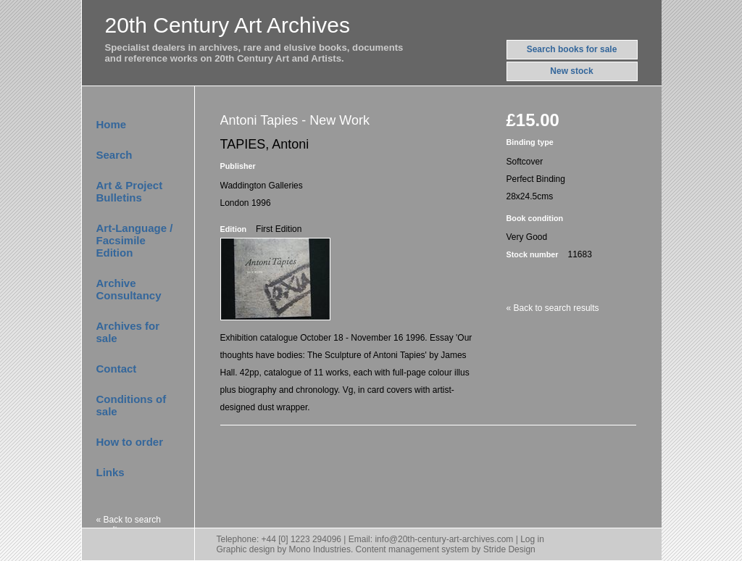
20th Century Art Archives (228, 25)
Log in (532, 539)
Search (114, 155)
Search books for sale (572, 49)
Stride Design (509, 549)
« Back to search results (128, 525)
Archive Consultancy (129, 289)
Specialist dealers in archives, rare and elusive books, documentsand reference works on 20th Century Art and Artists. (254, 53)
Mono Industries (320, 549)
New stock (571, 71)
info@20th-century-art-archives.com (444, 539)
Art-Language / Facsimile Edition (134, 240)
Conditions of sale (131, 405)
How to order (130, 442)
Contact (116, 368)
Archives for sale (128, 332)
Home (111, 124)
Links (110, 472)
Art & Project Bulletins (129, 191)
